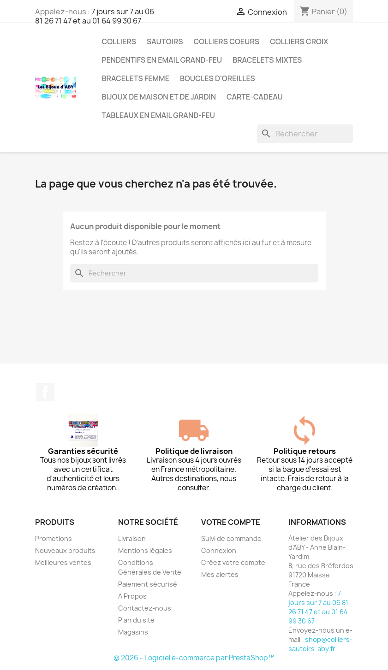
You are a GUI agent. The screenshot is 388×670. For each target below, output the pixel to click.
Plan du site (136, 620)
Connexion (218, 550)
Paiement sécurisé (147, 584)
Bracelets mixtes (267, 60)
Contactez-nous (144, 608)
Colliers (119, 41)
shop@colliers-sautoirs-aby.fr (320, 644)
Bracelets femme (135, 78)
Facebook (45, 392)
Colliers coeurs (226, 41)
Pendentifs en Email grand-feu (162, 60)
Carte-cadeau (255, 97)
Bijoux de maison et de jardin (159, 97)
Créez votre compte (233, 562)
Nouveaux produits (65, 550)
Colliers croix (299, 41)
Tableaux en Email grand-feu (158, 115)
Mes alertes (220, 574)
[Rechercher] (305, 133)
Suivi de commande (231, 538)
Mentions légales (145, 550)
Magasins (133, 632)
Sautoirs (165, 41)
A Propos (132, 596)
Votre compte (230, 522)
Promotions (53, 538)
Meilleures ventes (63, 562)
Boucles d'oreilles (217, 78)
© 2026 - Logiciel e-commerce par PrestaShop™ (194, 658)
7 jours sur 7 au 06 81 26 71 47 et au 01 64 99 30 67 (94, 16)
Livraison (132, 538)
